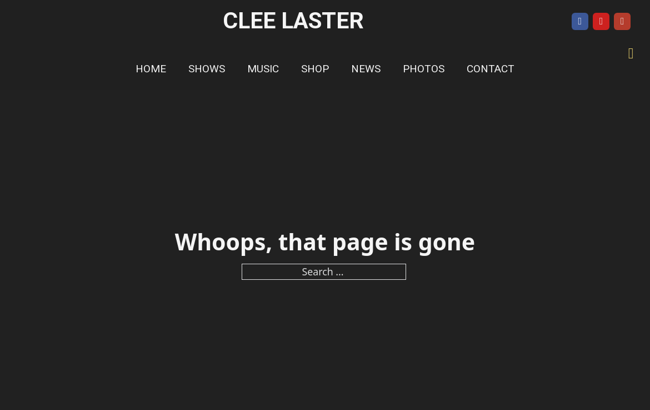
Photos (423, 68)
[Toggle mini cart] (631, 53)
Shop (315, 68)
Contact (490, 68)
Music (263, 68)
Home (151, 68)
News (366, 68)
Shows (206, 68)
